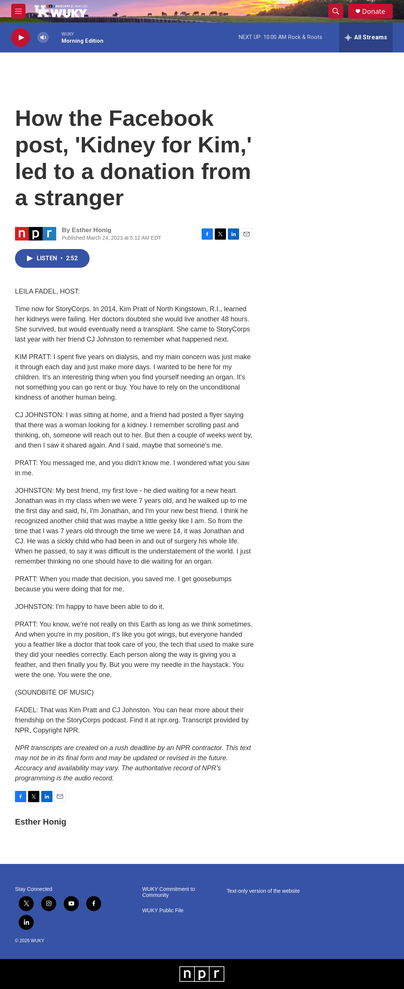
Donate (373, 11)
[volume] (43, 37)
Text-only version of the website (263, 891)
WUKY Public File (162, 910)
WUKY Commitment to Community (168, 892)
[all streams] (366, 37)
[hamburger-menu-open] (18, 11)
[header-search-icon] (335, 11)
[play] (21, 37)
